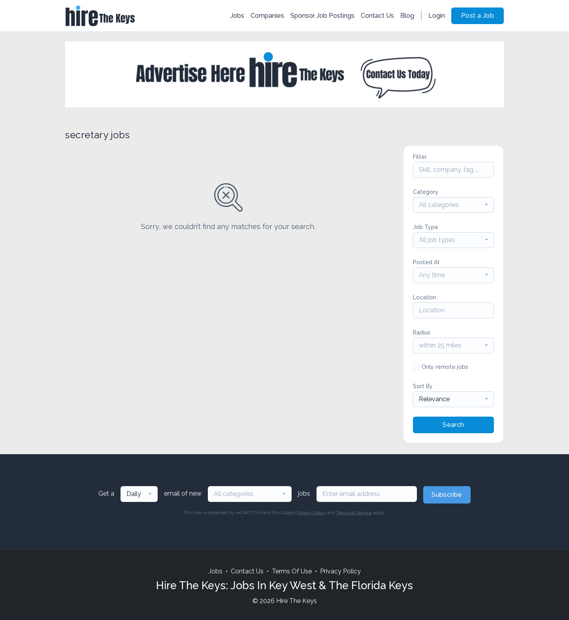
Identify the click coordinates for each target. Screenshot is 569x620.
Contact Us (377, 15)
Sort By (423, 386)
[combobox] (453, 205)
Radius (421, 332)
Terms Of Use (292, 571)
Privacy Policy (311, 512)
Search (453, 424)
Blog (407, 15)
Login (436, 15)
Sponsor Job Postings (322, 15)
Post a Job (477, 15)
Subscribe (446, 494)
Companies (267, 15)
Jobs (237, 15)
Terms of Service (354, 512)
